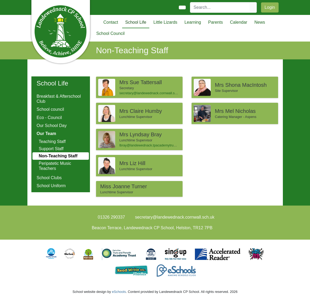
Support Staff (51, 148)
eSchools (119, 292)
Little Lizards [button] (165, 22)
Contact (111, 22)
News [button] (259, 22)
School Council (110, 33)
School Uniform (51, 185)
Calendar (238, 22)
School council (50, 109)
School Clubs (49, 177)
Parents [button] (215, 22)
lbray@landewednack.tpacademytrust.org (150, 145)
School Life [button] (135, 22)
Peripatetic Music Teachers (55, 166)
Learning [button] (192, 22)
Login (269, 7)
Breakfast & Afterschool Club (59, 99)
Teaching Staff (52, 141)
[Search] (220, 7)
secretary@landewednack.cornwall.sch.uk (151, 93)
